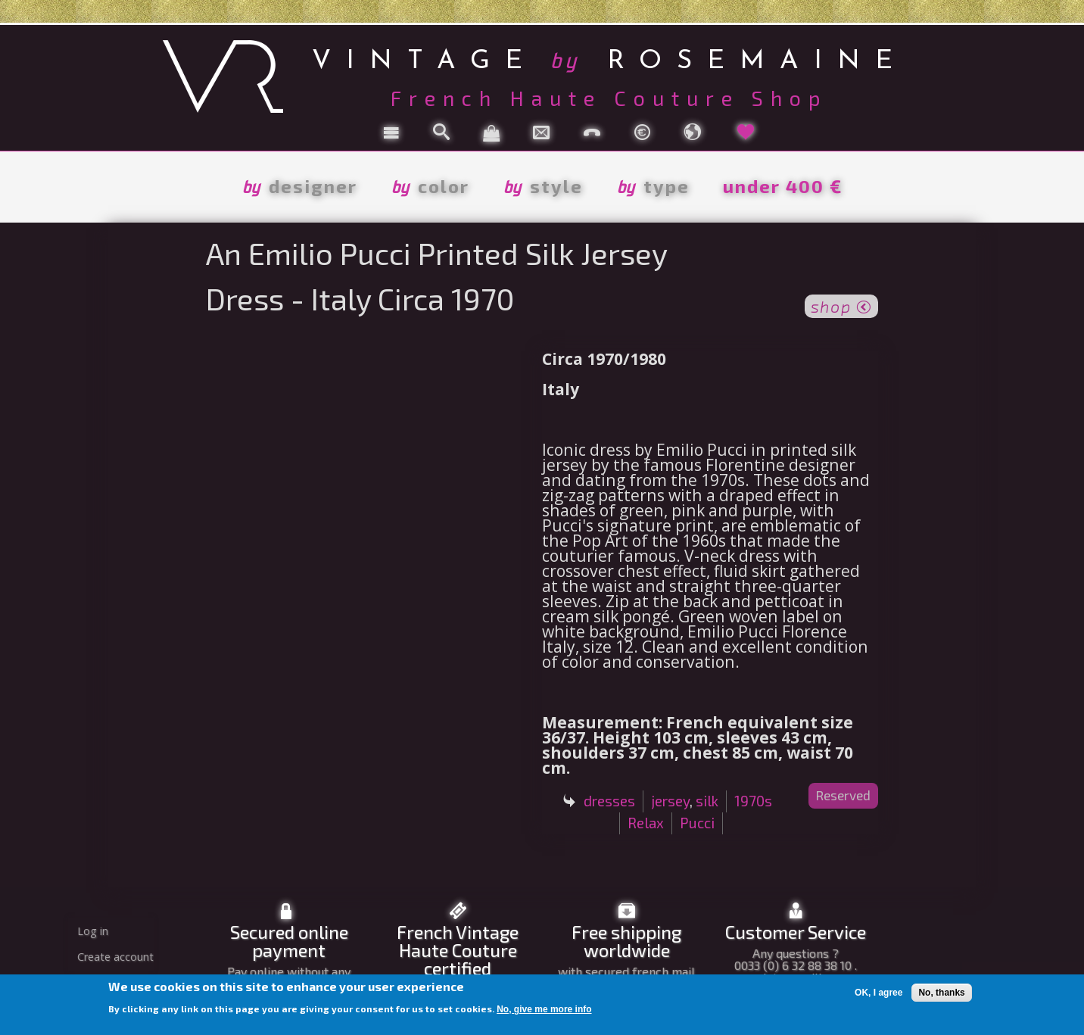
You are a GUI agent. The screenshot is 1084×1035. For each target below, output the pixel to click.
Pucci (697, 822)
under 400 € (783, 186)
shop (841, 305)
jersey (670, 800)
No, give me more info (544, 1009)
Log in (92, 931)
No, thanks (941, 992)
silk (707, 800)
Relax (646, 822)
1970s (753, 800)
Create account (115, 956)
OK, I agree (878, 992)
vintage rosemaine (610, 58)
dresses (609, 800)
